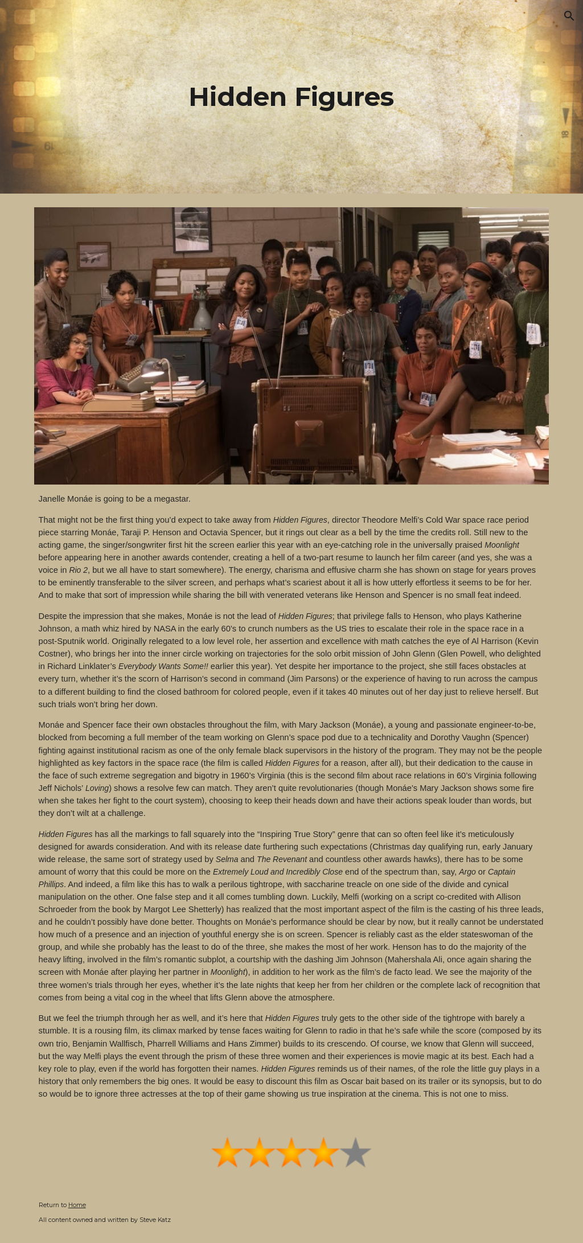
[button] (569, 16)
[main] (291, 97)
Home (77, 1205)
